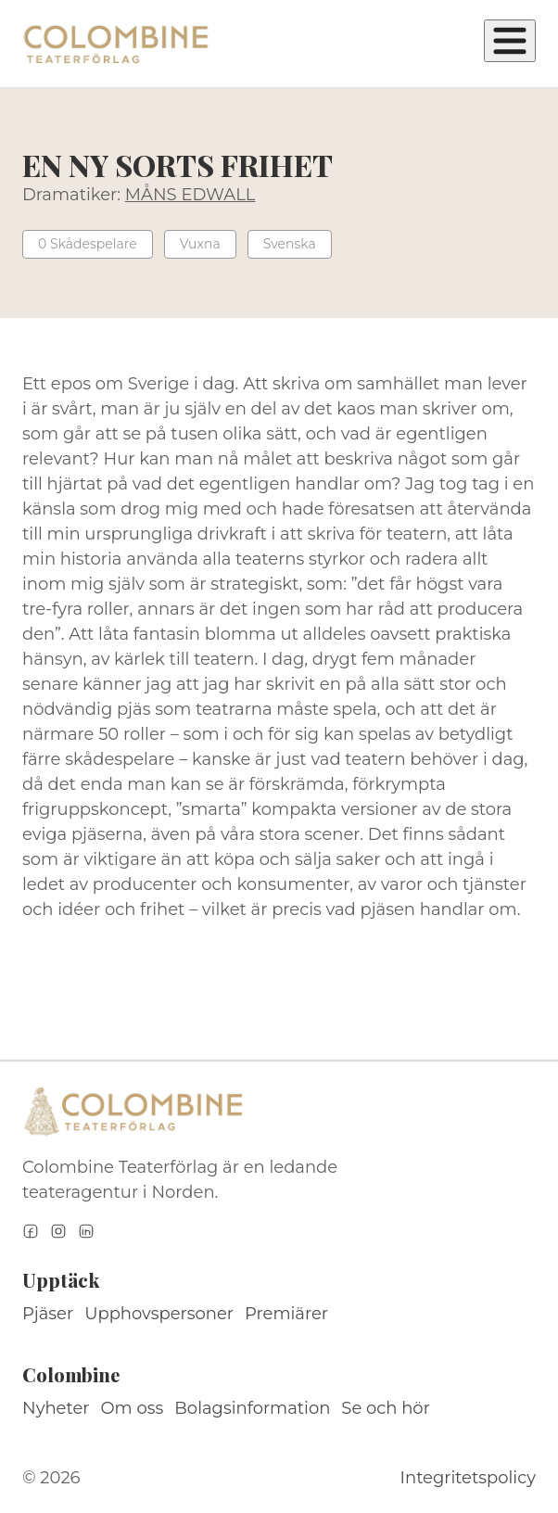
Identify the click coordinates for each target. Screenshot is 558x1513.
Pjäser (47, 1313)
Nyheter (56, 1408)
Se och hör (385, 1408)
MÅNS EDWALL (190, 194)
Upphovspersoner (159, 1313)
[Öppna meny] (510, 40)
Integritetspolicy (468, 1478)
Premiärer (286, 1313)
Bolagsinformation (252, 1408)
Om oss (132, 1408)
